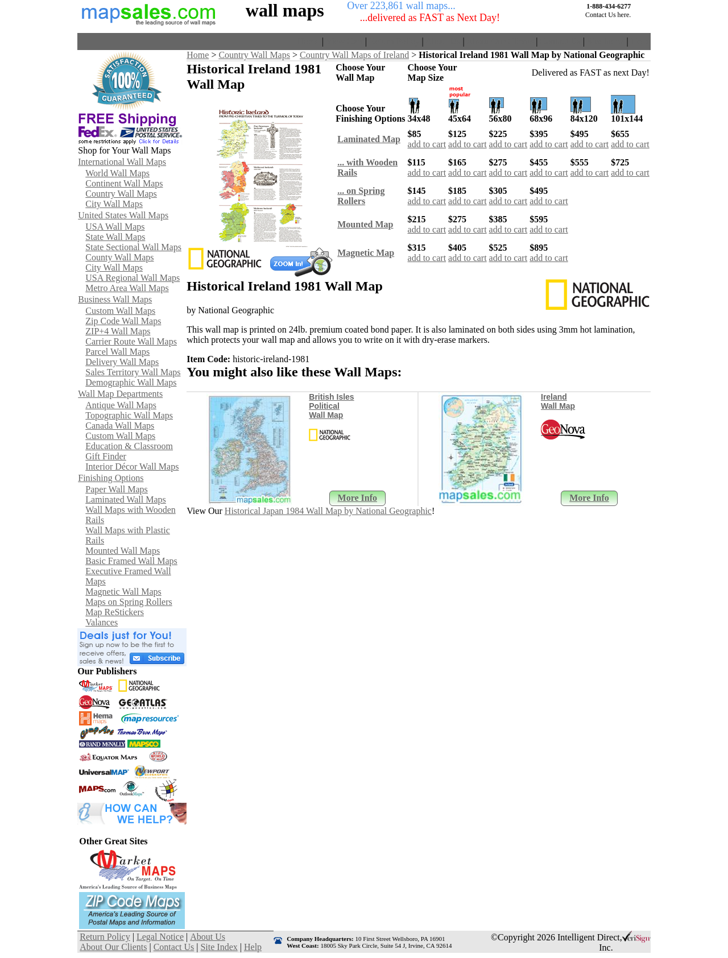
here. (624, 15)
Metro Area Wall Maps (126, 288)
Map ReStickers (114, 612)
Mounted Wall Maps (122, 550)
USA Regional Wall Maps (132, 278)
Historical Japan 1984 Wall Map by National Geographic (328, 511)
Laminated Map (368, 139)
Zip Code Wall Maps (123, 321)
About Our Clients (499, 41)
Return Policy (394, 41)
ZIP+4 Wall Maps (117, 331)
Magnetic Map (365, 253)
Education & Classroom (129, 446)
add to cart (427, 144)
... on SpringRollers (360, 196)
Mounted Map (365, 224)
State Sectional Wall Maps (133, 247)
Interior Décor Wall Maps (132, 466)
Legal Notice (160, 937)
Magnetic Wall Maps (123, 591)
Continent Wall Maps (124, 183)
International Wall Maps (122, 162)
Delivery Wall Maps (122, 362)
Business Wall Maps (115, 299)
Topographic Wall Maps (129, 415)
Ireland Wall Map (558, 401)
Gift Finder (105, 456)
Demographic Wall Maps (130, 382)
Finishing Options (110, 478)
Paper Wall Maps (116, 489)
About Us (443, 41)
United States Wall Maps (123, 215)
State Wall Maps (115, 237)
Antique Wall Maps (120, 405)
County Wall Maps (119, 257)
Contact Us (560, 41)
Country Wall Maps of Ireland (354, 55)
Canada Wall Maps (119, 425)
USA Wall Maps (114, 226)
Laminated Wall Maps (125, 499)
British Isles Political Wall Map (331, 406)
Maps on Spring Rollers (128, 602)
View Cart (344, 41)
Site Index (605, 41)
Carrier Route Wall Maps (131, 341)
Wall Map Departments (120, 394)
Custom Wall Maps (120, 311)
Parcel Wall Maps (117, 351)
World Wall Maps (117, 173)
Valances (101, 622)
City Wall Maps (114, 204)
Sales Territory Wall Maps (132, 372)
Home (308, 41)
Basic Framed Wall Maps (131, 561)
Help (639, 41)
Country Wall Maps (121, 193)
